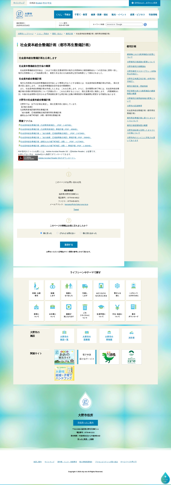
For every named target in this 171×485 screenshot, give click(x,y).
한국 (45, 3)
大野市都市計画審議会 (136, 66)
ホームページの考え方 (128, 462)
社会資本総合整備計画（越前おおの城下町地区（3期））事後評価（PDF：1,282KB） (56, 146)
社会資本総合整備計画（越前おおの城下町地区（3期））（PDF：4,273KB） (52, 141)
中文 (50, 3)
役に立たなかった (90, 233)
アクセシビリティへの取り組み (106, 462)
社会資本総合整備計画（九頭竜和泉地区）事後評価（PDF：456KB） (49, 129)
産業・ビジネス (137, 14)
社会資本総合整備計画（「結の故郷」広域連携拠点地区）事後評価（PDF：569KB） (55, 137)
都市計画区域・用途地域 (137, 86)
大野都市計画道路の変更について (141, 62)
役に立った (47, 233)
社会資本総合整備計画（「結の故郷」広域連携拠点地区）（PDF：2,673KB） (53, 133)
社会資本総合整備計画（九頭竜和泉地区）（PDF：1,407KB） (46, 125)
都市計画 (69, 34)
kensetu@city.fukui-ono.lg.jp (76, 204)
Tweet (76, 210)
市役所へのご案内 (86, 423)
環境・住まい (57, 34)
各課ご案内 (38, 462)
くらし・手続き (63, 14)
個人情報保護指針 (85, 462)
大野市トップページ (26, 34)
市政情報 (153, 14)
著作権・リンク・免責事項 (67, 462)
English (39, 3)
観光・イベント (119, 14)
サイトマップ (19, 3)
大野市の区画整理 (134, 106)
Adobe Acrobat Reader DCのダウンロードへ (47, 158)
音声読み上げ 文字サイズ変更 (146, 3)
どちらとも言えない (67, 233)
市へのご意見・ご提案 (85, 439)
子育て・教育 (80, 14)
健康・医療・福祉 (99, 14)
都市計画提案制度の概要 (137, 125)
